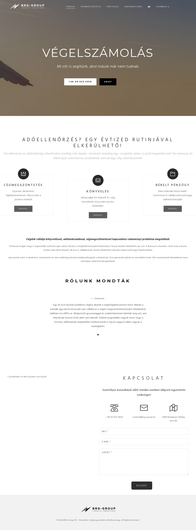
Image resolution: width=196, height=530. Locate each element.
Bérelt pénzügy (143, 6)
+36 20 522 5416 (114, 417)
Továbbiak (171, 6)
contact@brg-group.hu (143, 417)
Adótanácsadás (119, 6)
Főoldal (56, 6)
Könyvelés (99, 6)
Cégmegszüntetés (77, 6)
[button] (80, 81)
